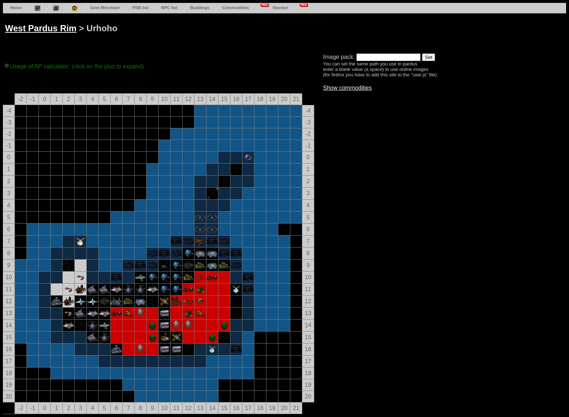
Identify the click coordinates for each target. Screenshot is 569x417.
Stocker (280, 7)
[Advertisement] (280, 32)
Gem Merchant (104, 7)
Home (16, 7)
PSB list (140, 7)
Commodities (235, 7)
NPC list (169, 7)
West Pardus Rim (41, 28)
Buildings (199, 7)
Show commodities (347, 88)
